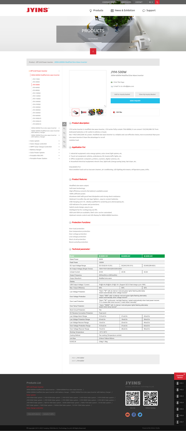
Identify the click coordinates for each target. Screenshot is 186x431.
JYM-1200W (36, 96)
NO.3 (180, 396)
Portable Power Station (38, 158)
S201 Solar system (33, 405)
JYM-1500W (36, 98)
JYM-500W (36, 84)
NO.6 (180, 415)
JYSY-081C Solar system (106, 400)
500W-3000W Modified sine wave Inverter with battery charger (45, 131)
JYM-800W (36, 90)
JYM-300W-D (36, 118)
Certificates (126, 2)
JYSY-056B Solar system (106, 397)
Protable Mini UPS (36, 155)
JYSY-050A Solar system (34, 397)
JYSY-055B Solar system (52, 397)
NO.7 (180, 422)
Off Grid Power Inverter (44, 62)
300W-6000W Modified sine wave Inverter (70, 62)
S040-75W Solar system (89, 402)
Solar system (34, 141)
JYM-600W (36, 87)
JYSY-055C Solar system (70, 397)
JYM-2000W (36, 101)
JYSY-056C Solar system (34, 400)
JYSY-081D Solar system (35, 402)
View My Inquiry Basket (147, 94)
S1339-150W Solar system (81, 405)
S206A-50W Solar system (62, 405)
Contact (138, 2)
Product (32, 62)
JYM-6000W (36, 115)
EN (151, 2)
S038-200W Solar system (71, 402)
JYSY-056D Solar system (52, 400)
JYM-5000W (36, 112)
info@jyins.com (128, 86)
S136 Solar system (105, 402)
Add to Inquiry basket (122, 94)
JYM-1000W (36, 93)
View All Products (34, 414)
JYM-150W (36, 79)
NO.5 (180, 409)
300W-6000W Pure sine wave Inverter (44, 128)
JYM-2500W (36, 104)
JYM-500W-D (36, 121)
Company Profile (109, 2)
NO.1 (180, 383)
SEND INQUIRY (135, 101)
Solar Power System (37, 152)
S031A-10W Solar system (53, 402)
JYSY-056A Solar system (88, 397)
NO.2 (180, 389)
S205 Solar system (46, 405)
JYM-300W (36, 82)
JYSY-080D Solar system (88, 400)
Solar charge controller (38, 144)
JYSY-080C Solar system (70, 400)
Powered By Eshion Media (151, 428)
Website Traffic (48, 414)
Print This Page (119, 82)
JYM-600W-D (36, 124)
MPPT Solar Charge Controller (41, 147)
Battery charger (35, 149)
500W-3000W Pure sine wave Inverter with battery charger (44, 136)
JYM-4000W (36, 110)
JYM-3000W (36, 107)
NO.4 (180, 402)
